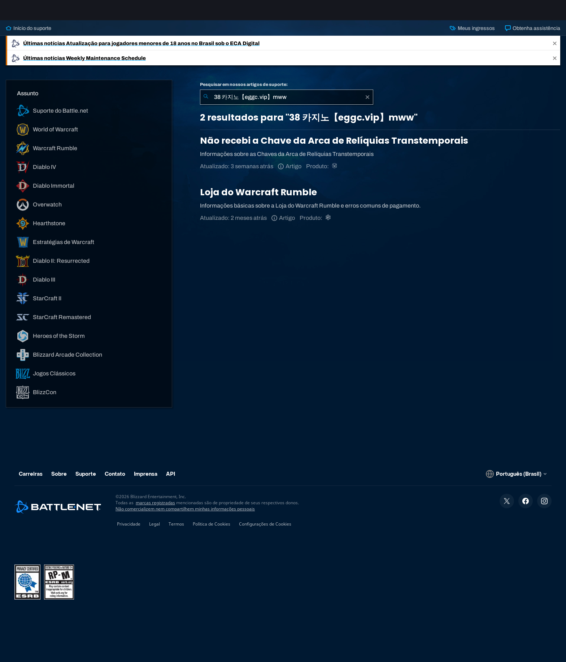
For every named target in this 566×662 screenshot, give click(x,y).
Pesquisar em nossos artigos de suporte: (244, 90)
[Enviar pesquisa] (206, 102)
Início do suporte (28, 34)
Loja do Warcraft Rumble (258, 198)
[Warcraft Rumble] (328, 224)
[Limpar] (367, 102)
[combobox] (286, 102)
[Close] (554, 49)
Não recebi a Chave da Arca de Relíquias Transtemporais (334, 146)
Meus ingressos (472, 34)
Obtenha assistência (532, 34)
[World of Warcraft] (335, 172)
